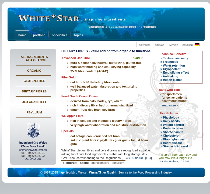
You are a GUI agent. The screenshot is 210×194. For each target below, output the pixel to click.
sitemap (159, 45)
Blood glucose (173, 139)
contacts (144, 45)
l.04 (148, 158)
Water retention (173, 65)
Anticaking (170, 76)
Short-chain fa (172, 132)
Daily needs (171, 121)
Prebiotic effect (173, 128)
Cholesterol (171, 135)
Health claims (172, 79)
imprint (173, 45)
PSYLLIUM (34, 112)
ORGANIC (34, 70)
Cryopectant (171, 69)
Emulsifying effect (175, 72)
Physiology (170, 117)
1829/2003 (137, 158)
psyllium (118, 162)
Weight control (173, 124)
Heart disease (172, 142)
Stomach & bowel (175, 146)
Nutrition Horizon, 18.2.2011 (175, 161)
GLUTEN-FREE (34, 80)
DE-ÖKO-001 (33, 158)
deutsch (191, 45)
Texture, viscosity (175, 58)
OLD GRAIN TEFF (34, 101)
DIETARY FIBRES (34, 91)
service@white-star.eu (33, 149)
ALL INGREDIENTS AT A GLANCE (34, 58)
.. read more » (168, 105)
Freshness (170, 61)
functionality (101, 162)
